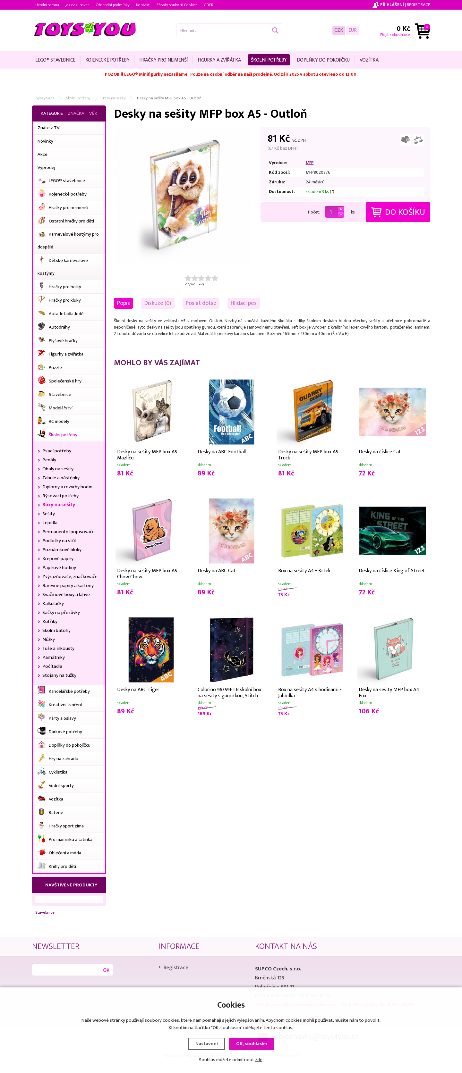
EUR (352, 30)
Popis (123, 303)
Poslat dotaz (201, 303)
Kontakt (143, 4)
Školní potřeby (269, 60)
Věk (93, 113)
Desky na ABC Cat (217, 570)
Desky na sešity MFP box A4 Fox (389, 692)
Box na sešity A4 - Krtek (304, 570)
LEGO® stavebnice (55, 60)
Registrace (418, 4)
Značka (76, 113)
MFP (310, 162)
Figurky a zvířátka (219, 60)
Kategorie (52, 113)
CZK (338, 30)
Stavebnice (45, 912)
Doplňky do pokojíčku (323, 60)
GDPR (208, 4)
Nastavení (206, 1044)
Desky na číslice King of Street (392, 570)
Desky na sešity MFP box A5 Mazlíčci (147, 454)
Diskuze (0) (157, 303)
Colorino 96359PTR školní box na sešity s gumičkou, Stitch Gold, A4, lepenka (229, 692)
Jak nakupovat (77, 4)
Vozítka (369, 60)
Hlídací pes (244, 303)
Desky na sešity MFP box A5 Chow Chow (147, 573)
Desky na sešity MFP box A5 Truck (308, 454)
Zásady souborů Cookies (176, 4)
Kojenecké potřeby (107, 60)
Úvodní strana (47, 4)
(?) (332, 191)
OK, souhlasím (251, 1044)
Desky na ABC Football (222, 452)
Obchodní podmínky (113, 4)
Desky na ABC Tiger (138, 689)
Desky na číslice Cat (380, 452)
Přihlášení (392, 4)
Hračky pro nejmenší (163, 60)
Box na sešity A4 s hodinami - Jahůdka (310, 692)
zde (258, 1060)
